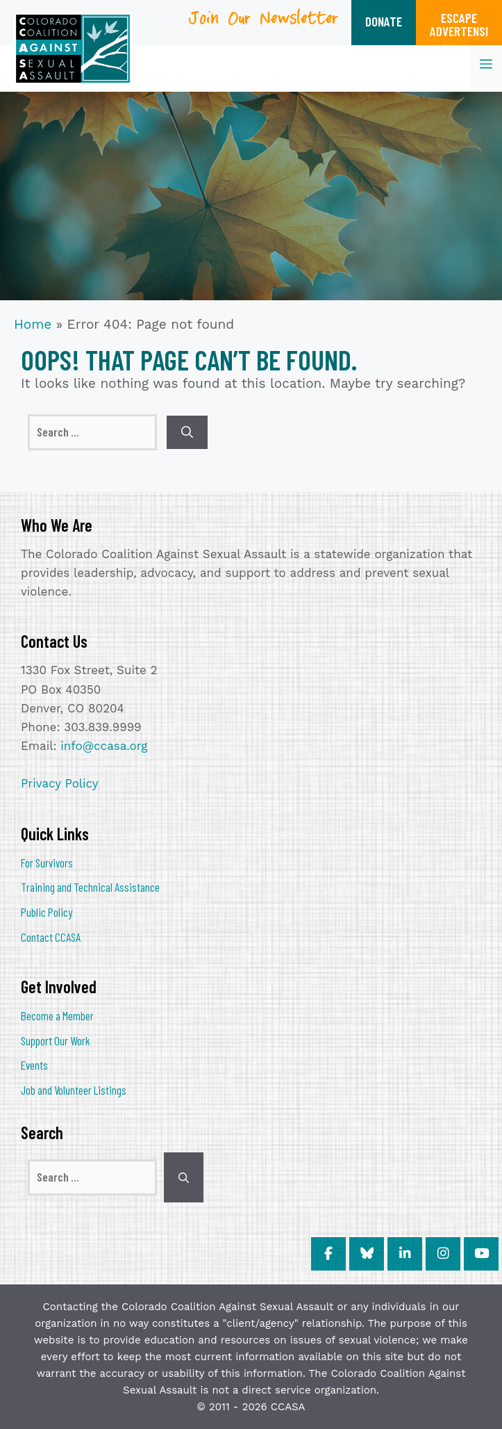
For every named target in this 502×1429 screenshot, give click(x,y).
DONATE (383, 21)
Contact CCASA (51, 937)
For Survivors (47, 862)
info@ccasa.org (103, 746)
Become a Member (57, 1015)
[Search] (187, 432)
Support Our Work (55, 1040)
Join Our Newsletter (264, 23)
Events (34, 1065)
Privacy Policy (60, 783)
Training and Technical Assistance (90, 887)
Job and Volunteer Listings (73, 1090)
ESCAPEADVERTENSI (459, 24)
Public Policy (46, 912)
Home (32, 324)
